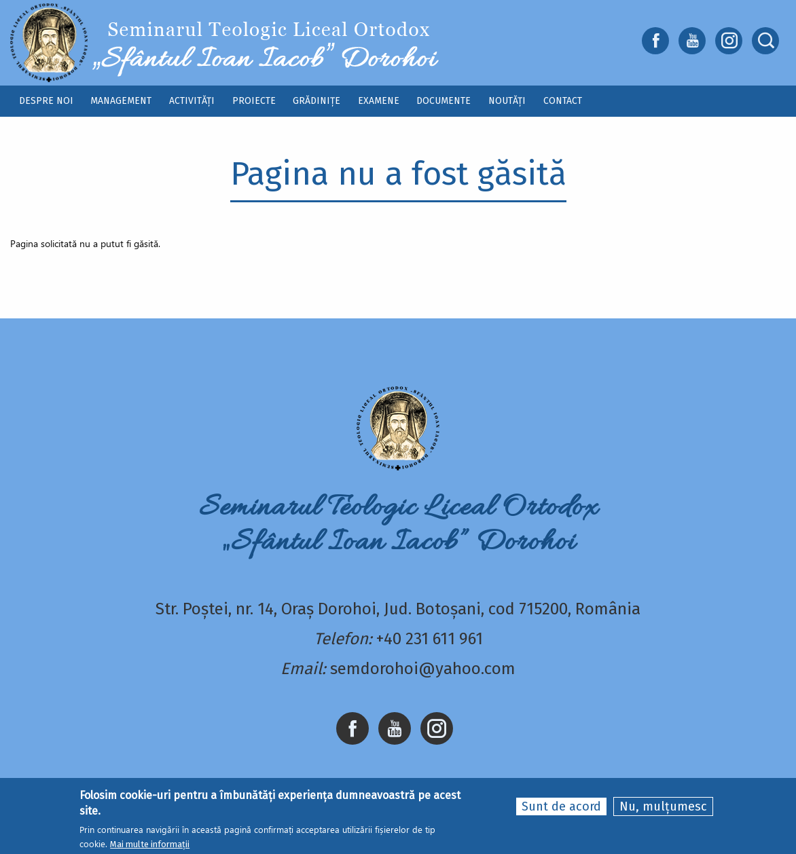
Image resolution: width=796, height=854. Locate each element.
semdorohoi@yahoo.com (422, 668)
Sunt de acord (561, 807)
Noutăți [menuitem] (507, 101)
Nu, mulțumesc (663, 807)
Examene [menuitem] (378, 101)
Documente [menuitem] (443, 101)
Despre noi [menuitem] (46, 101)
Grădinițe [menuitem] (316, 101)
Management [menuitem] (120, 101)
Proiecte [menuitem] (254, 101)
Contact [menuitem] (562, 101)
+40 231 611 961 (429, 638)
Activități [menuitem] (192, 101)
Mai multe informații (149, 844)
